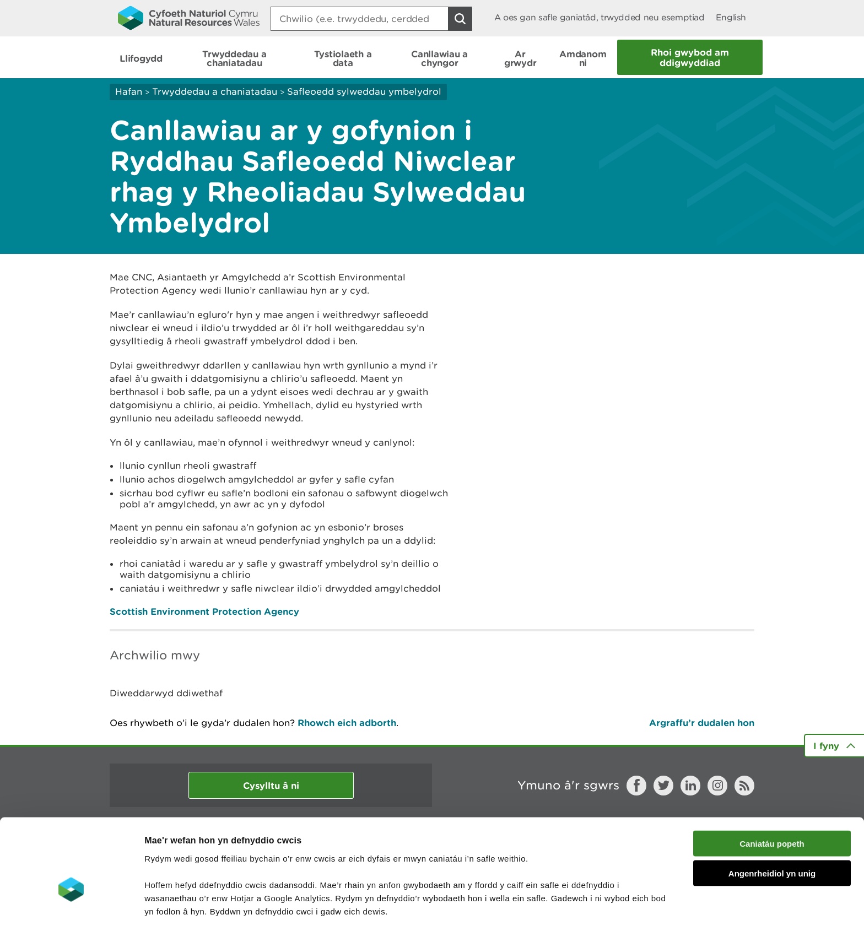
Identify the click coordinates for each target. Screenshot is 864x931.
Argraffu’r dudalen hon (701, 722)
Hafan (128, 91)
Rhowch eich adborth (347, 722)
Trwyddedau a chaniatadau (214, 91)
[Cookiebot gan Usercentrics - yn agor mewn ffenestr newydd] (71, 909)
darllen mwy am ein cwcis (222, 873)
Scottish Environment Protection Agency (204, 611)
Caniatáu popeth (771, 779)
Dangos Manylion (612, 909)
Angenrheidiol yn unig (772, 809)
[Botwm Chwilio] (460, 19)
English (731, 17)
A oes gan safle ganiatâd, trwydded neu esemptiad (599, 17)
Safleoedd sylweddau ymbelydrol (364, 91)
